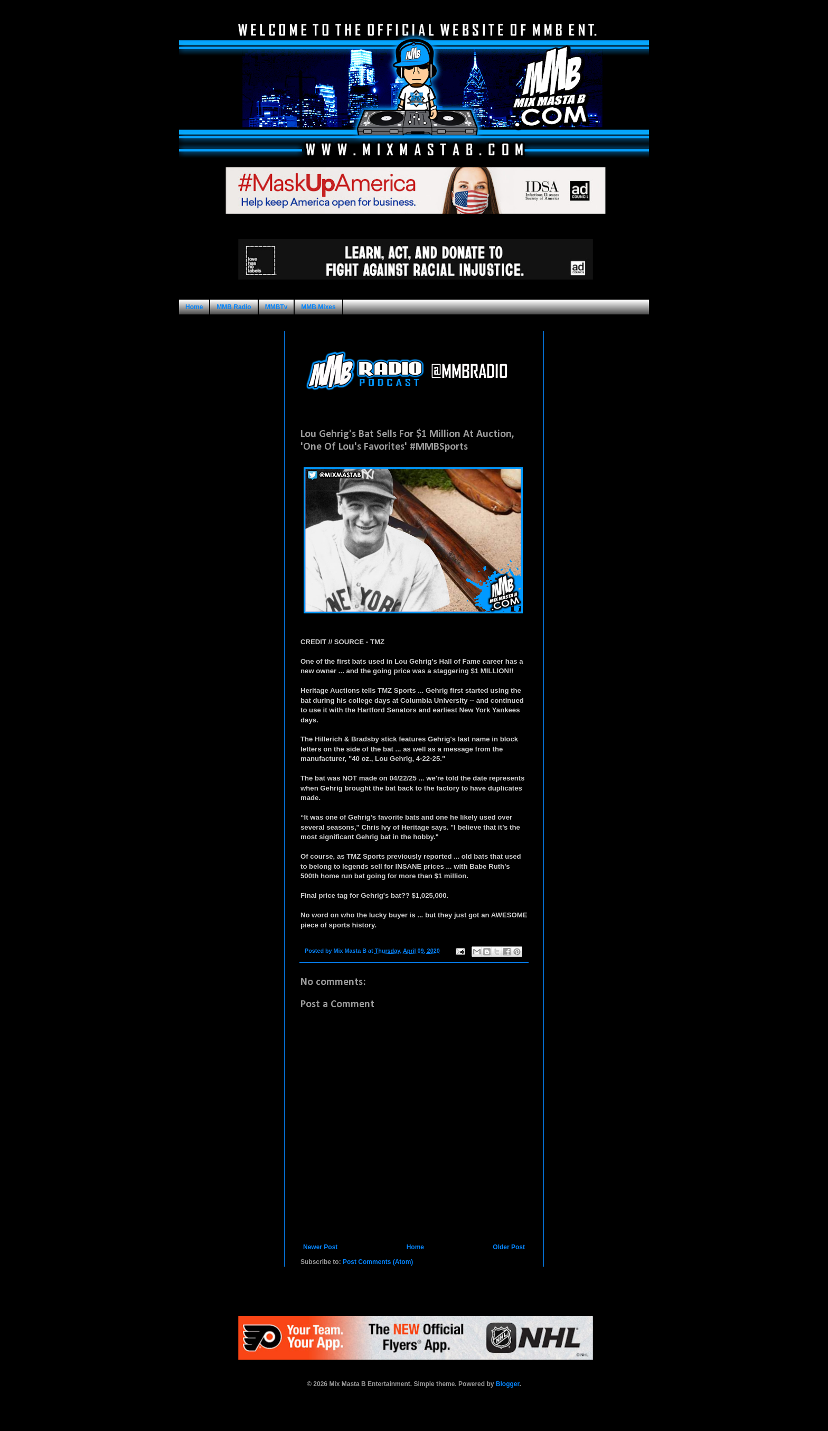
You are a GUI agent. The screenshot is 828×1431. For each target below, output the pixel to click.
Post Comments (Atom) (378, 1262)
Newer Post (320, 1247)
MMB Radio (234, 307)
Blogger (508, 1384)
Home (194, 307)
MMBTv (276, 307)
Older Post (509, 1247)
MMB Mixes (318, 307)
